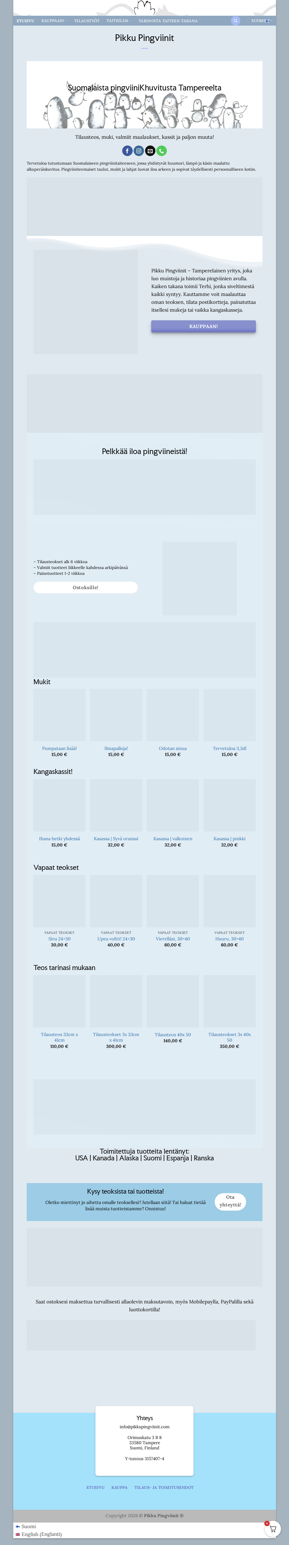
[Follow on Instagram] (139, 150)
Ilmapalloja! (116, 748)
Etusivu (25, 20)
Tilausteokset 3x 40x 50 (229, 1037)
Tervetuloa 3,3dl (229, 748)
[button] (236, 21)
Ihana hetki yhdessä (59, 838)
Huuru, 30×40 (229, 938)
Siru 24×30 (60, 938)
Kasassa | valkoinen (172, 838)
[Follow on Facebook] (127, 150)
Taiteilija (119, 20)
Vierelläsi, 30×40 (173, 938)
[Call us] (161, 150)
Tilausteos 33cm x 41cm (59, 1037)
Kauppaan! (54, 20)
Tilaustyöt (87, 20)
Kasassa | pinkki (230, 838)
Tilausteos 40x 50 (173, 1034)
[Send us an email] (150, 150)
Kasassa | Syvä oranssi (116, 838)
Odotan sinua (173, 748)
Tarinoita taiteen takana (168, 20)
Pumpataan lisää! (59, 748)
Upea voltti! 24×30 (116, 938)
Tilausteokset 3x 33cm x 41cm (116, 1037)
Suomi (261, 20)
